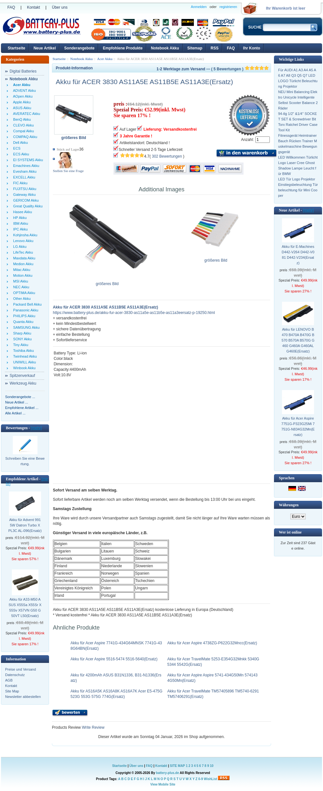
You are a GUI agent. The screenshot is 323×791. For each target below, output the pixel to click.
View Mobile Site (162, 784)
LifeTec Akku (22, 252)
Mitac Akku (20, 270)
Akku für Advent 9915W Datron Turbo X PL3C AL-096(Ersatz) (25, 525)
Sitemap (195, 48)
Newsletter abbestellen (23, 697)
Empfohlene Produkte (123, 48)
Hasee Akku (21, 212)
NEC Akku (20, 287)
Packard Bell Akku (26, 304)
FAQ (11, 7)
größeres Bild (107, 282)
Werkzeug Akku (23, 383)
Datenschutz (15, 675)
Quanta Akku (22, 322)
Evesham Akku (24, 171)
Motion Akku (21, 275)
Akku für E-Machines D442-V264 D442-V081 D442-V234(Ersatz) (298, 255)
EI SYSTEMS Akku (27, 160)
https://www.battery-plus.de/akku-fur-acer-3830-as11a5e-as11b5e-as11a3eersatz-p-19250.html (134, 312)
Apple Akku (21, 102)
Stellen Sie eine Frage (68, 171)
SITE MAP (177, 766)
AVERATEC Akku (25, 114)
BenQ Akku (21, 119)
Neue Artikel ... (16, 402)
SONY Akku (21, 339)
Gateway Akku (23, 194)
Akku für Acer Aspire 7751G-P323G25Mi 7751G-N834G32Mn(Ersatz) (298, 426)
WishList (210, 779)
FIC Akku (19, 183)
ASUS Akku (21, 108)
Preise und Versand (20, 669)
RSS (215, 48)
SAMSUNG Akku (25, 327)
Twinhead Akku (24, 356)
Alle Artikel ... (15, 413)
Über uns (60, 7)
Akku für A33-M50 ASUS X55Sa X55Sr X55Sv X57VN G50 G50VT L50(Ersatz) (25, 607)
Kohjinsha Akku (24, 235)
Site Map (12, 691)
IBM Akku (19, 223)
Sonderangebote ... (20, 397)
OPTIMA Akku (23, 293)
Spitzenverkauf (22, 375)
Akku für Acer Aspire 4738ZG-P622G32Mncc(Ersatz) (212, 643)
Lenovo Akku (22, 241)
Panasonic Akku (24, 310)
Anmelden (199, 7)
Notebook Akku (165, 48)
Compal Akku (22, 131)
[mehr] (36, 428)
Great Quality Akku (27, 206)
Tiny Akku (19, 345)
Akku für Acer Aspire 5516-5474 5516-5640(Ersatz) (114, 659)
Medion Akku (22, 264)
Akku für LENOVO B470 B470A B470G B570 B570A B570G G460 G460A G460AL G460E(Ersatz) (298, 340)
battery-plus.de (167, 773)
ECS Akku (20, 154)
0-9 (200, 779)
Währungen (288, 505)
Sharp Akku (21, 333)
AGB (8, 680)
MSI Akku (19, 281)
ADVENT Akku (23, 90)
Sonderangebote (79, 48)
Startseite (16, 48)
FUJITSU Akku (23, 189)
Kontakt (33, 7)
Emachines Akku (25, 166)
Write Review (92, 727)
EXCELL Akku (23, 177)
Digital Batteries (23, 71)
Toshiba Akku (22, 350)
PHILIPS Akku (23, 316)
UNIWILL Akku (23, 362)
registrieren (228, 7)
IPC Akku (19, 229)
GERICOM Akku (25, 200)
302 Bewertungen (167, 156)
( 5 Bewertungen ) (240, 69)
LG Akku (19, 246)
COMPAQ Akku (24, 137)
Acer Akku (104, 59)
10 (211, 766)
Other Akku (21, 298)
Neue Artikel (45, 48)
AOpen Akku (22, 96)
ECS (16, 148)
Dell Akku (19, 142)
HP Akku (19, 218)
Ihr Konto (251, 48)
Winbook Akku (23, 368)
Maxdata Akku (23, 258)
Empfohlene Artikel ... (21, 408)
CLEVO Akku (22, 125)
